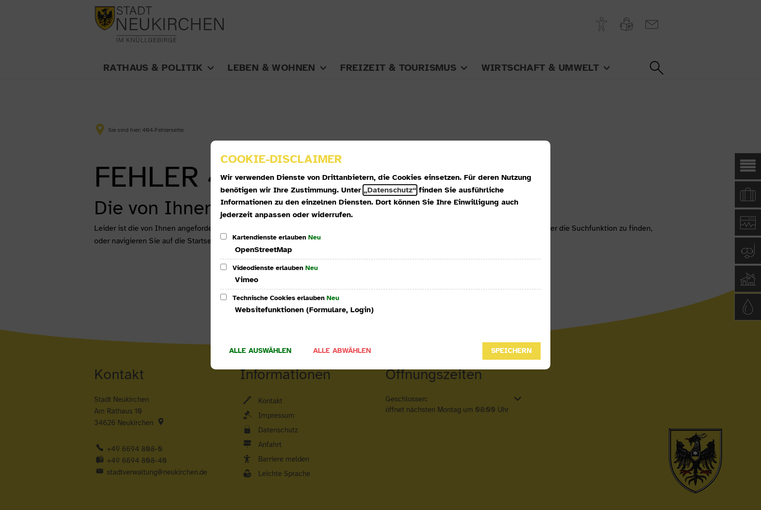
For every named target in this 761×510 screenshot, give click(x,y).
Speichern (511, 350)
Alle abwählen (342, 350)
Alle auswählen (260, 350)
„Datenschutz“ (390, 190)
